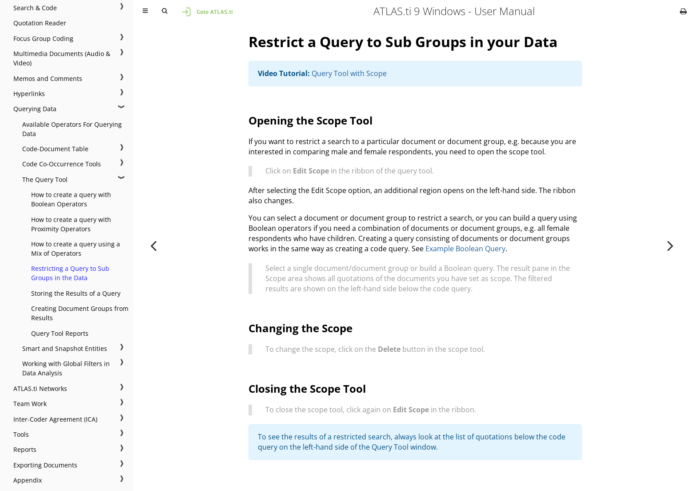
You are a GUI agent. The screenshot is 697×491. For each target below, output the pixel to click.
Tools (21, 434)
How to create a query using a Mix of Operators (75, 249)
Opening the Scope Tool (310, 120)
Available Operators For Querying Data (72, 129)
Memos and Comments (47, 78)
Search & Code (35, 8)
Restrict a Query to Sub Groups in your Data (402, 41)
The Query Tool (45, 179)
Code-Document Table (55, 149)
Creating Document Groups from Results (79, 313)
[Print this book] (683, 11)
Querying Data (34, 109)
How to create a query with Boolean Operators (71, 199)
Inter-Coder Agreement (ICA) (55, 419)
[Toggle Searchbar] (164, 11)
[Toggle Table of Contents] (145, 11)
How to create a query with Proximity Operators (71, 224)
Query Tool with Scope (349, 73)
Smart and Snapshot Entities (64, 348)
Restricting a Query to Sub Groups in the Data (70, 273)
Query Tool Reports (59, 333)
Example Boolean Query (465, 249)
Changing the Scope (300, 328)
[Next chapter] (670, 245)
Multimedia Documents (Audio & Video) (61, 58)
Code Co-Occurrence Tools (61, 164)
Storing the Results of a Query (75, 293)
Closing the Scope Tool (307, 388)
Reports (24, 449)
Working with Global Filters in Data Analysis (66, 368)
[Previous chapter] (153, 245)
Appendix (27, 480)
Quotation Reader (39, 23)
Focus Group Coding (43, 38)
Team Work (30, 403)
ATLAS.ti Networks (40, 388)
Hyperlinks (29, 93)
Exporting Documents (45, 465)
